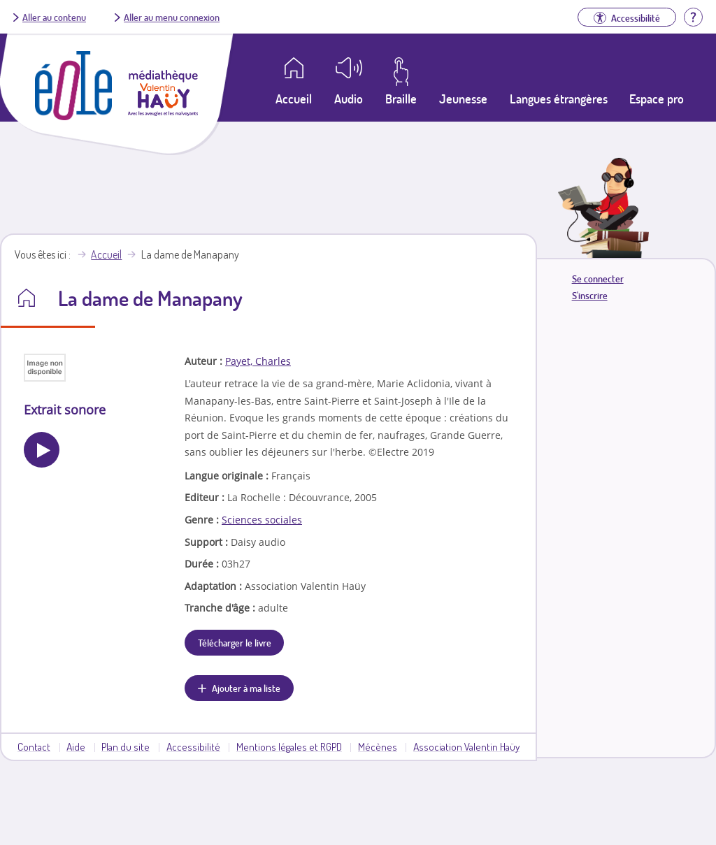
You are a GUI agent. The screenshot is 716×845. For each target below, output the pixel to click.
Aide (75, 746)
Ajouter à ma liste (246, 687)
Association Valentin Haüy (466, 746)
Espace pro (656, 98)
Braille (401, 98)
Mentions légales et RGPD (289, 746)
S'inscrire (590, 295)
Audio (348, 98)
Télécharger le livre (234, 642)
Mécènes (377, 746)
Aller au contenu (54, 16)
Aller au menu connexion (172, 16)
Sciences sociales (262, 519)
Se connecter (598, 278)
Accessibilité (193, 746)
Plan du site (125, 746)
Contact (33, 746)
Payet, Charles (258, 361)
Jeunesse (463, 98)
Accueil (106, 254)
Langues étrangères (559, 98)
